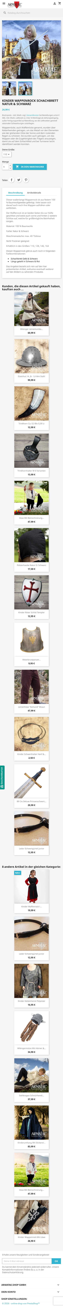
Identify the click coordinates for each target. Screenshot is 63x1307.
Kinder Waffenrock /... (31, 906)
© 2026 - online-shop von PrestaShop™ (21, 1303)
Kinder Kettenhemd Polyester (31, 1001)
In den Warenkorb (30, 167)
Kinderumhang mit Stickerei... (32, 1142)
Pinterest (26, 180)
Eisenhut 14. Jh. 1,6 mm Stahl (31, 376)
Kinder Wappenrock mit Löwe (31, 1237)
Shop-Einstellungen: (14, 1298)
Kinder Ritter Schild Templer (31, 612)
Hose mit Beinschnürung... (31, 518)
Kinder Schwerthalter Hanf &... (31, 754)
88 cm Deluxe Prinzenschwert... (31, 801)
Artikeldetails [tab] (34, 192)
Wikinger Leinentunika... (31, 329)
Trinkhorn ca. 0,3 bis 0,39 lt (31, 423)
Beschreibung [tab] (15, 192)
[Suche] (31, 13)
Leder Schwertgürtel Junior (31, 848)
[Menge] (5, 167)
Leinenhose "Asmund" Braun (31, 707)
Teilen (11, 180)
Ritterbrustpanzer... (31, 659)
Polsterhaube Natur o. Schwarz (31, 565)
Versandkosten (32, 115)
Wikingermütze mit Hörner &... (31, 1048)
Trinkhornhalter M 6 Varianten (31, 470)
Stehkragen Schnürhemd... (31, 1095)
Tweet (19, 180)
